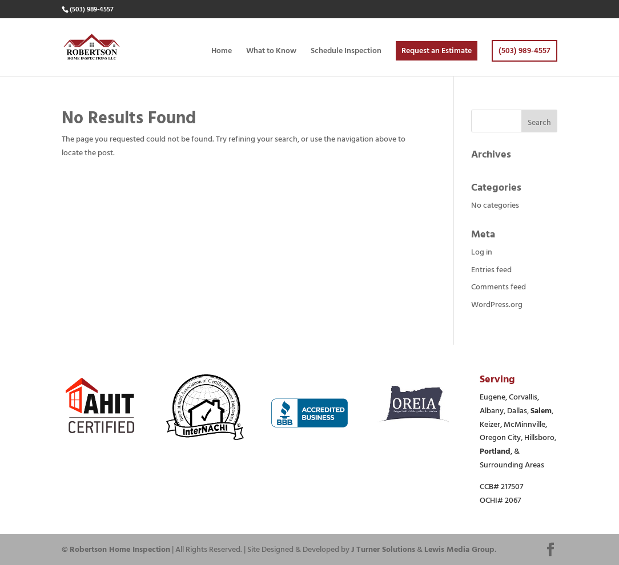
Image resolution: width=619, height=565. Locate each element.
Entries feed (491, 269)
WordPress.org (496, 304)
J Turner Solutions (383, 549)
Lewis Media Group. (460, 549)
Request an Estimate (436, 50)
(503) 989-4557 (524, 50)
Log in (481, 252)
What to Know (271, 52)
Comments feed (498, 286)
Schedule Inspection (346, 52)
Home (221, 52)
